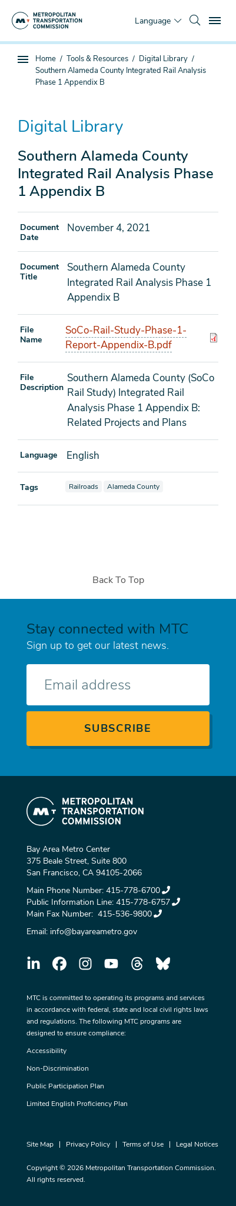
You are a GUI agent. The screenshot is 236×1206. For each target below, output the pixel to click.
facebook (59, 964)
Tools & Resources (97, 59)
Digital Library (163, 59)
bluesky (163, 964)
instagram (85, 964)
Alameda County (135, 486)
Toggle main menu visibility (216, 19)
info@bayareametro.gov (93, 931)
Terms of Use (143, 1144)
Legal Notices (197, 1144)
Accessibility (46, 1050)
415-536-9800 (128, 914)
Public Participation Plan (65, 1086)
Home (45, 59)
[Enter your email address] (118, 684)
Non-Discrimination (57, 1068)
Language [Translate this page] (153, 20)
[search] (195, 20)
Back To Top (118, 580)
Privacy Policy (88, 1144)
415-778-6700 (138, 890)
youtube (111, 964)
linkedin (33, 964)
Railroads (85, 486)
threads (137, 964)
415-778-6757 (148, 902)
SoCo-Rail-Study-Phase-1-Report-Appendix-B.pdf (126, 338)
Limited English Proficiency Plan (77, 1103)
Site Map (40, 1144)
